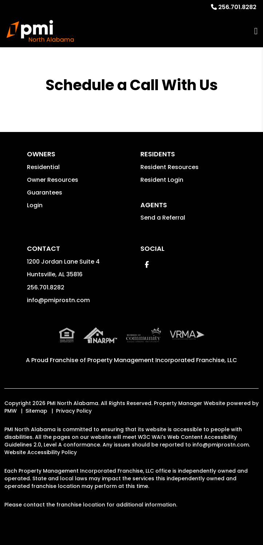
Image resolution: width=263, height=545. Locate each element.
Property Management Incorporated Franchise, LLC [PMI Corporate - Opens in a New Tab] (162, 360)
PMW (10, 410)
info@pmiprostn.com (58, 300)
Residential (43, 167)
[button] (146, 264)
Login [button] (35, 205)
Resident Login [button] (161, 180)
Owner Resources (52, 180)
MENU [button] (256, 31)
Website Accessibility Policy (40, 452)
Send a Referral (162, 217)
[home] (40, 31)
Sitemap (36, 410)
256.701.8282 (237, 7)
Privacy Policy (74, 410)
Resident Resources (169, 167)
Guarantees (44, 192)
